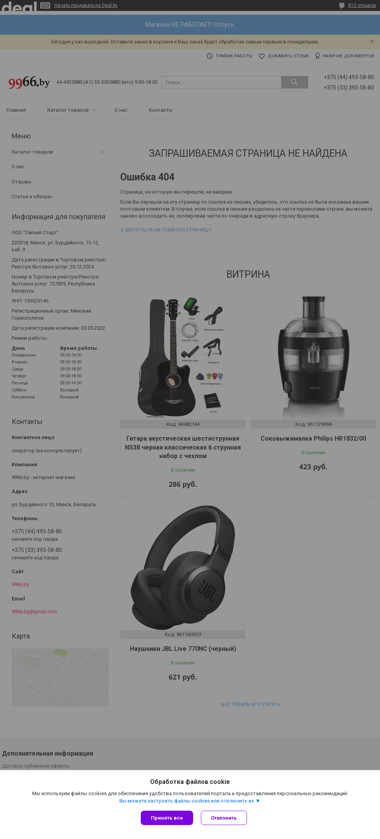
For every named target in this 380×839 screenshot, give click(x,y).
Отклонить (224, 818)
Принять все (167, 818)
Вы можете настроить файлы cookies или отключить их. (187, 801)
